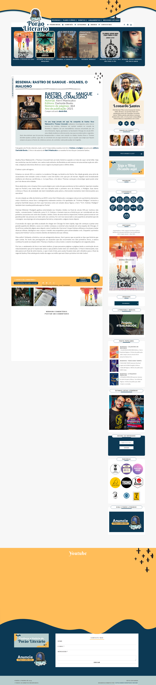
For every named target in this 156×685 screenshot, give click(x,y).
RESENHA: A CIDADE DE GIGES (67, 59)
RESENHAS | (57, 20)
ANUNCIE (92, 24)
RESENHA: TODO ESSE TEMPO (131, 360)
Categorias (80, 24)
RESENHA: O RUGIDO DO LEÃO (23, 59)
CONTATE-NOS (105, 24)
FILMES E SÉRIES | (70, 20)
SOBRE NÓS (67, 24)
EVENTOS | (82, 20)
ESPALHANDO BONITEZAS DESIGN (126, 683)
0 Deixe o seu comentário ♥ (25, 280)
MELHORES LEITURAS (111, 20)
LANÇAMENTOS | (95, 20)
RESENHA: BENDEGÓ (89, 59)
